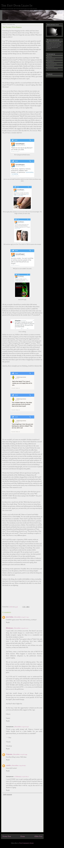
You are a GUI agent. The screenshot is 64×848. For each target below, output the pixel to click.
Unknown (9, 754)
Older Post (38, 836)
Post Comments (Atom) (26, 843)
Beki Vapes (49, 56)
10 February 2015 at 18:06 (21, 777)
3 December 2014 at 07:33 (21, 617)
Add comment (7, 795)
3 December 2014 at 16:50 (18, 765)
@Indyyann (9, 628)
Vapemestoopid (50, 66)
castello (8, 765)
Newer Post (6, 836)
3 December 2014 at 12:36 (21, 727)
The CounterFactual (52, 63)
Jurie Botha (9, 617)
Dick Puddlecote (51, 59)
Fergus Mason (50, 61)
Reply (8, 622)
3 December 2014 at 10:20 (20, 628)
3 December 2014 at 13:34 (20, 754)
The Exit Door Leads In (16, 5)
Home (22, 836)
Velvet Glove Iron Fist (52, 68)
